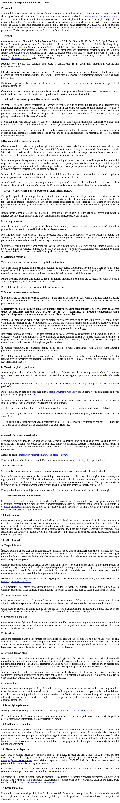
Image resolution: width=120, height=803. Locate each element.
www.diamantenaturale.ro (105, 16)
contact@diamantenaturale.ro (16, 58)
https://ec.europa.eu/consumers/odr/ (38, 782)
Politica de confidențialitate (78, 710)
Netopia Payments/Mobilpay (61, 391)
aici (84, 328)
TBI (34, 394)
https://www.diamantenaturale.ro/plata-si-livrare (43, 454)
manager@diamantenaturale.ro (16, 760)
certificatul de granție (45, 281)
